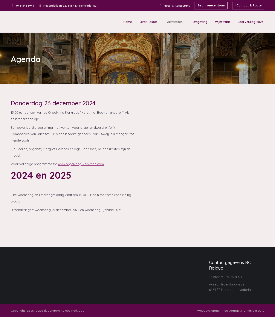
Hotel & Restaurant (174, 6)
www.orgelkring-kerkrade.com (81, 164)
